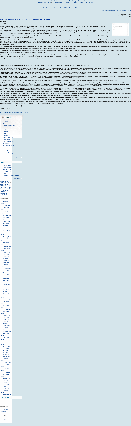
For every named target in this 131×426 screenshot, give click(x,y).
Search (71, 8)
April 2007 (3, 191)
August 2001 (6, 378)
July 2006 (6, 223)
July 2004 (6, 286)
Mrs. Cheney (72, 1)
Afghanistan (6, 121)
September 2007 (5, 185)
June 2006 (6, 225)
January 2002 (7, 362)
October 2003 (7, 309)
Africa (4, 123)
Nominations (6, 401)
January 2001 (7, 394)
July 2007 (4, 187)
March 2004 (6, 294)
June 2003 (6, 319)
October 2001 (7, 372)
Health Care (6, 139)
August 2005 (6, 252)
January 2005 (7, 268)
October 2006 (7, 215)
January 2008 (4, 181)
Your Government (57, 2)
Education (6, 131)
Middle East (6, 151)
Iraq (4, 147)
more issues (16, 158)
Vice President (55, 1)
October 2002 (7, 341)
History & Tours (42, 2)
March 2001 (6, 388)
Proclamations (7, 169)
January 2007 (7, 205)
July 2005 (6, 254)
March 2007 (3, 193)
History (5, 419)
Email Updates (47, 8)
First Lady (64, 1)
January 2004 (7, 300)
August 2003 (6, 315)
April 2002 (6, 355)
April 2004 (6, 292)
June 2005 (6, 256)
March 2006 (6, 231)
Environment (6, 135)
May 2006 (6, 227)
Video (114, 24)
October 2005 (7, 246)
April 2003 (6, 323)
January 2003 (7, 331)
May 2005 (6, 258)
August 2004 (6, 284)
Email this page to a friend (123, 10)
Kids (49, 2)
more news (16, 178)
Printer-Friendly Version (108, 10)
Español (56, 8)
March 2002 (6, 356)
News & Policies (82, 1)
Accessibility (63, 8)
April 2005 (6, 260)
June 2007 (8, 188)
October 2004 (7, 278)
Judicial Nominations (9, 149)
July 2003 (6, 317)
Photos (114, 29)
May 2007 (5, 190)
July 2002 (6, 349)
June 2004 (6, 288)
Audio (114, 27)
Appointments (68, 2)
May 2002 (6, 353)
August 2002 (6, 347)
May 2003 (6, 321)
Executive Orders (8, 171)
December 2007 (4, 182)
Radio (4, 173)
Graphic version (88, 2)
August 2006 (6, 221)
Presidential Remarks (117, 26)
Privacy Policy (79, 8)
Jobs (75, 2)
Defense (5, 127)
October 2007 (4, 184)
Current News (7, 165)
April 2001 (6, 386)
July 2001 (6, 380)
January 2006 (7, 237)
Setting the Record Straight (11, 175)
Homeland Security (8, 141)
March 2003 (6, 325)
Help (86, 8)
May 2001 (6, 384)
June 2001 (6, 382)
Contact (80, 2)
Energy (5, 133)
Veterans (5, 155)
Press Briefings (7, 167)
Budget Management (9, 125)
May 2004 (6, 290)
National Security (8, 153)
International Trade (8, 145)
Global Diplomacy (8, 137)
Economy (5, 129)
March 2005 (6, 262)
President (46, 1)
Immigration (6, 143)
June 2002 (6, 351)
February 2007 (4, 194)
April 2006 (6, 229)
